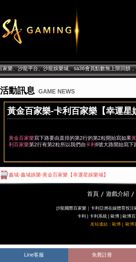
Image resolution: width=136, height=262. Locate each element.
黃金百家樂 (21, 138)
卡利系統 (98, 216)
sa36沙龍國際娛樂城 (59, 31)
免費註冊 (102, 255)
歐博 (115, 216)
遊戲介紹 (117, 194)
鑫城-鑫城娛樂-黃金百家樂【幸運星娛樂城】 (54, 175)
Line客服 (34, 255)
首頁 (93, 194)
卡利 (91, 144)
